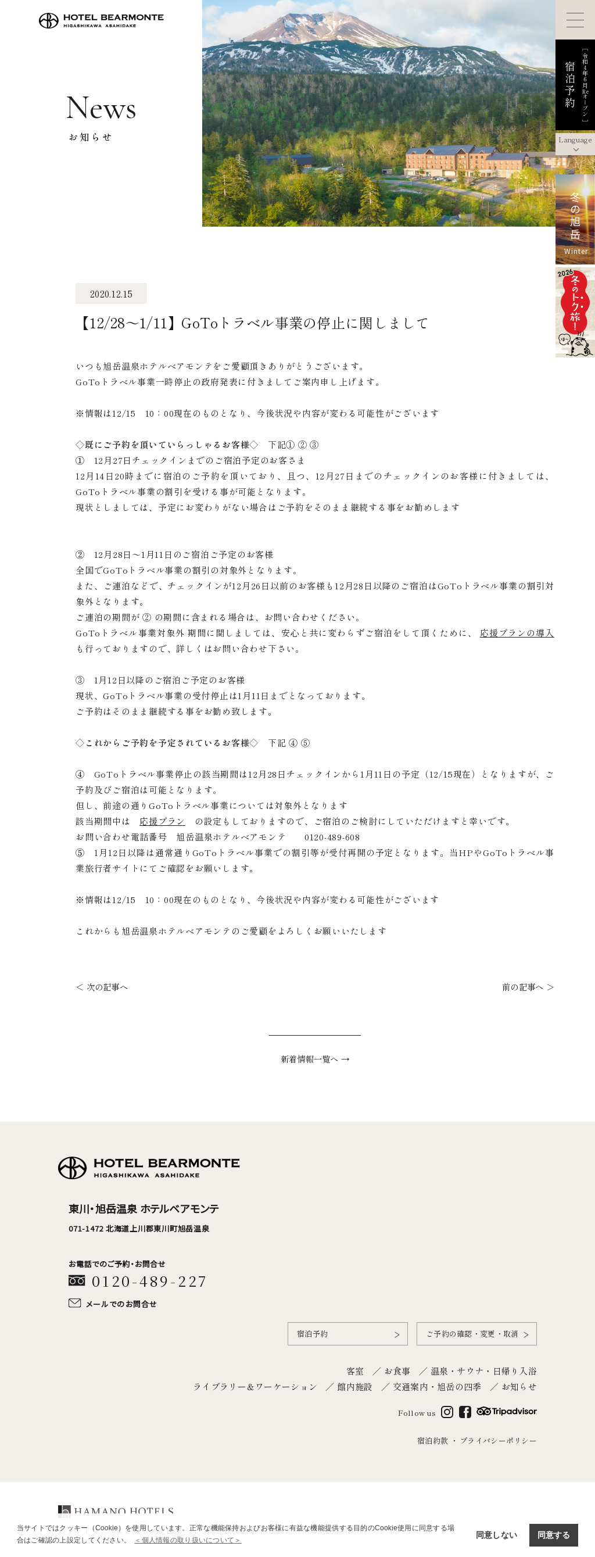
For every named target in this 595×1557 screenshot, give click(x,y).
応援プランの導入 (517, 633)
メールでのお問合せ (122, 1303)
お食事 (397, 1369)
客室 (355, 1369)
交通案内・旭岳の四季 (437, 1385)
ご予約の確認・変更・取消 (472, 1332)
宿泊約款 (432, 1439)
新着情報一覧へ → (315, 1058)
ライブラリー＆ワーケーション (255, 1385)
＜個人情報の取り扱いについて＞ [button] (187, 1540)
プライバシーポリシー (498, 1439)
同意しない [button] (496, 1535)
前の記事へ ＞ (528, 986)
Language (575, 139)
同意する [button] (554, 1535)
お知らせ (519, 1385)
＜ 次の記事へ (102, 986)
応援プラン (162, 821)
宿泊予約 (312, 1332)
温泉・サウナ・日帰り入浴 (484, 1369)
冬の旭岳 (575, 216)
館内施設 (354, 1385)
